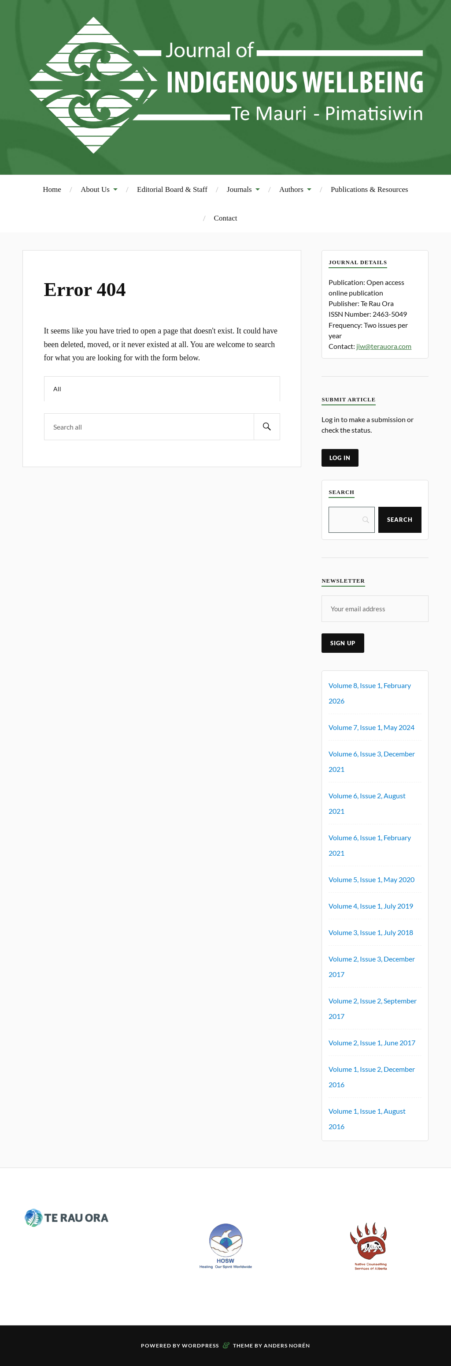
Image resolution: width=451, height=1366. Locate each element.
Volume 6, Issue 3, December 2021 (372, 761)
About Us (95, 189)
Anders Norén (287, 1345)
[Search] (351, 520)
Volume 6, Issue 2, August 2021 (367, 803)
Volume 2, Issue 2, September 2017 (373, 1008)
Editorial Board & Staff (172, 189)
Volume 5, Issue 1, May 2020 (371, 879)
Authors (291, 189)
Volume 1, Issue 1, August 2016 (367, 1118)
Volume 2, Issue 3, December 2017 (372, 966)
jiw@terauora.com (383, 346)
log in (340, 457)
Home (52, 189)
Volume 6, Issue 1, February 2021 (370, 845)
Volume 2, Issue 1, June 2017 (372, 1042)
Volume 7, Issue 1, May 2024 (371, 727)
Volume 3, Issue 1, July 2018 (371, 932)
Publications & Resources (369, 189)
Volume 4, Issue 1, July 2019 (371, 906)
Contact (225, 218)
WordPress (200, 1345)
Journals (239, 189)
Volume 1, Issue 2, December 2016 (372, 1077)
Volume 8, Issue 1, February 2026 (370, 693)
